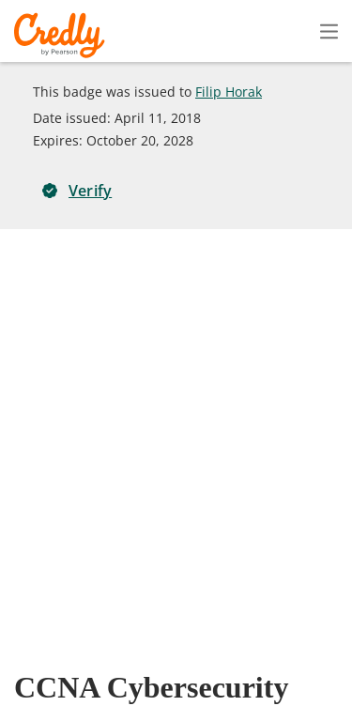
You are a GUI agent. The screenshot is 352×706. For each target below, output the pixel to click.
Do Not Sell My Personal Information (238, 691)
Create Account (164, 31)
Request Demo (65, 637)
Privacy (330, 637)
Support (326, 664)
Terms (263, 637)
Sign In (295, 30)
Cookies (75, 691)
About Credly (177, 637)
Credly (62, 35)
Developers (241, 664)
